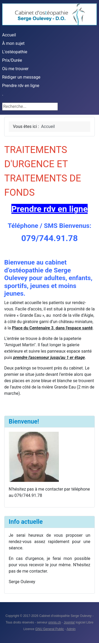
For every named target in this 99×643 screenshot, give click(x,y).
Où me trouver (15, 68)
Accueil (9, 34)
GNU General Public (49, 629)
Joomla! (69, 622)
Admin (71, 629)
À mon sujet (13, 43)
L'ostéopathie (14, 51)
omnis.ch (54, 622)
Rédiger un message (21, 77)
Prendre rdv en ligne (20, 85)
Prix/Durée (12, 60)
